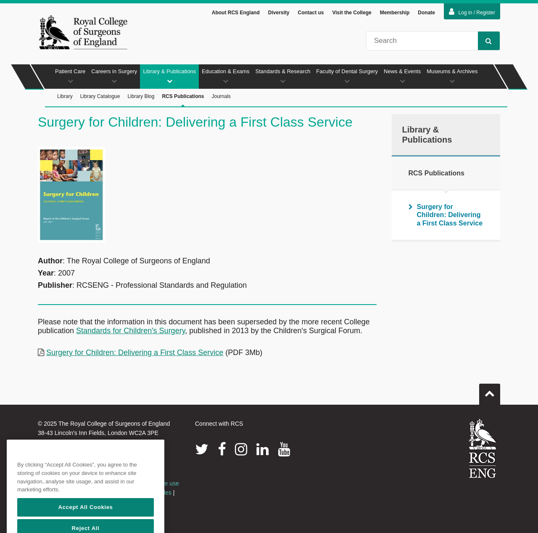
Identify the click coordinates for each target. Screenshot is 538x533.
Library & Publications (169, 76)
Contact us (311, 13)
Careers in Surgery (114, 76)
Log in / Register (472, 12)
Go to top (489, 391)
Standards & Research (283, 76)
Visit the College (352, 13)
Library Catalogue (100, 96)
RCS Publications (183, 100)
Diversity (279, 13)
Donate (426, 13)
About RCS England (236, 13)
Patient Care (70, 76)
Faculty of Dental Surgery (347, 76)
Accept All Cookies (85, 519)
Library (65, 96)
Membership (395, 13)
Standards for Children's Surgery (130, 330)
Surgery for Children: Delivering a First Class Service (134, 352)
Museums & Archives (452, 76)
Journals (220, 96)
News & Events (402, 76)
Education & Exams (225, 76)
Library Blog (140, 96)
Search (485, 40)
